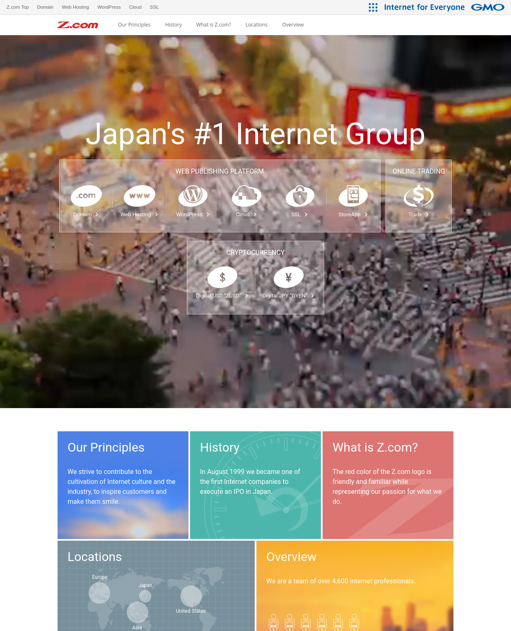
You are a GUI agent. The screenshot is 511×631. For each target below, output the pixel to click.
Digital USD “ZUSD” (222, 296)
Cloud (246, 214)
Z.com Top (18, 7)
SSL (300, 214)
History (173, 24)
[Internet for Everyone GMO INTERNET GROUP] (445, 7)
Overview (293, 24)
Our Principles (134, 24)
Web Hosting (140, 214)
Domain (86, 214)
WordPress (193, 214)
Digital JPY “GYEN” (289, 296)
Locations (257, 24)
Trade (418, 214)
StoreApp (353, 214)
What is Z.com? (213, 24)
